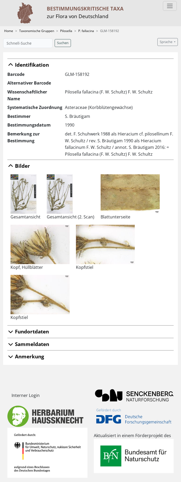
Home (8, 31)
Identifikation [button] (28, 64)
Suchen (63, 43)
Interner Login (26, 395)
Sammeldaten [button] (28, 344)
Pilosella (66, 31)
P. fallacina (86, 31)
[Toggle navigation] (170, 6)
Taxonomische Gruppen (36, 31)
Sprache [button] (166, 42)
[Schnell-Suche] (28, 43)
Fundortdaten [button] (28, 331)
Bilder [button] (18, 165)
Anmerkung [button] (25, 356)
